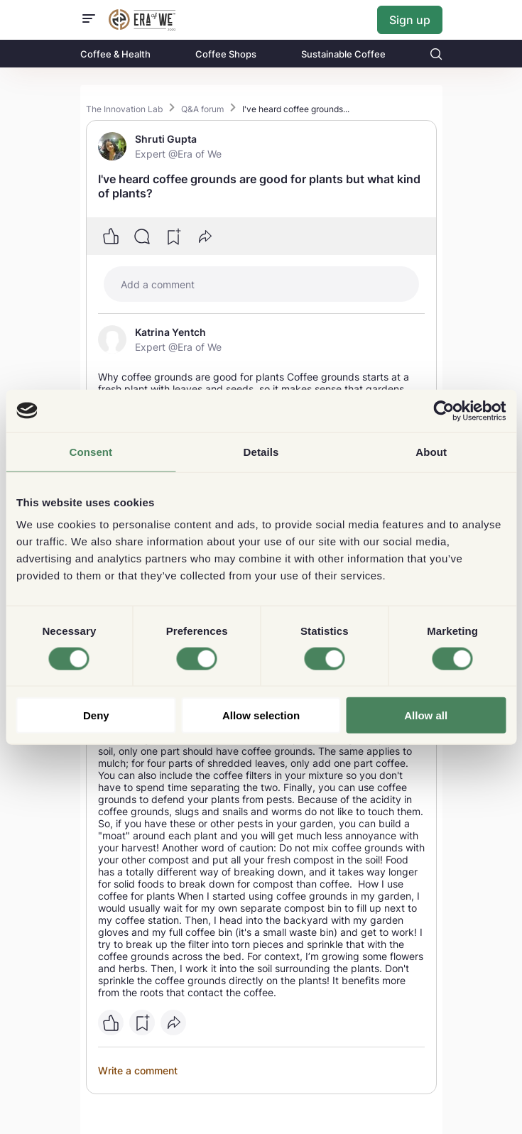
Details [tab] (261, 451)
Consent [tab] (90, 451)
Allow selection (261, 715)
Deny (96, 715)
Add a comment (158, 284)
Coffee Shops (225, 54)
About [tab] (431, 451)
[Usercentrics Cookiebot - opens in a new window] (443, 410)
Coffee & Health (115, 54)
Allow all (425, 715)
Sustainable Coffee (343, 54)
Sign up (409, 20)
